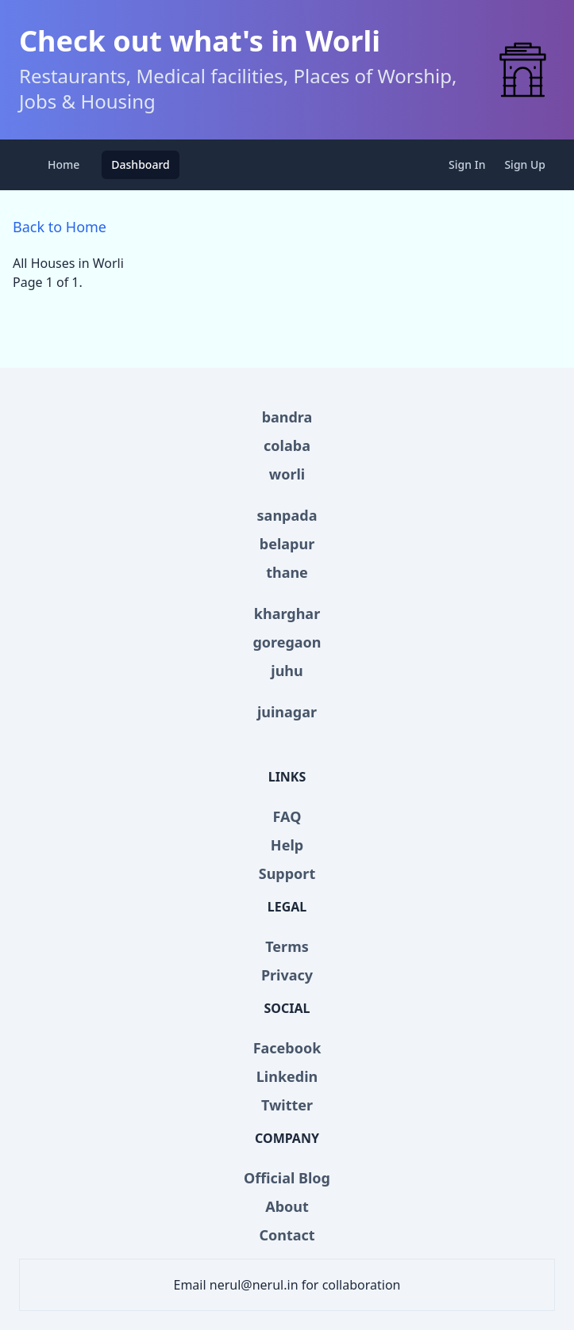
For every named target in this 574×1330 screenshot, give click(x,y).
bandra (287, 416)
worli (287, 473)
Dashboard (140, 164)
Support (287, 873)
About (287, 1206)
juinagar (287, 711)
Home (63, 164)
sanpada (287, 515)
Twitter (287, 1104)
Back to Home (59, 226)
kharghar (287, 613)
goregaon (286, 642)
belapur (287, 543)
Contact (286, 1234)
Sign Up (524, 164)
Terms (287, 946)
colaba (287, 445)
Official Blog (287, 1177)
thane (287, 572)
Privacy (287, 974)
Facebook (287, 1047)
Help (287, 844)
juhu (286, 670)
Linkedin (287, 1076)
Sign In (467, 164)
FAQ (287, 816)
